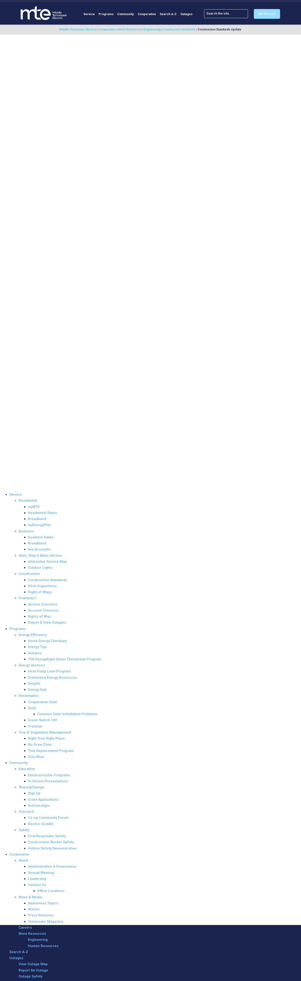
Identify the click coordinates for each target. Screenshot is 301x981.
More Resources (32, 934)
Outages (186, 14)
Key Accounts (39, 549)
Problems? (27, 598)
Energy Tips (37, 647)
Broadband (37, 519)
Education (27, 769)
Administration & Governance (52, 866)
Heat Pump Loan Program (49, 671)
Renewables (29, 696)
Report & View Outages (47, 622)
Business (26, 531)
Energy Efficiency (33, 635)
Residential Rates (42, 513)
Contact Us (37, 885)
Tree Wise (36, 757)
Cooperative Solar (42, 702)
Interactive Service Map (47, 562)
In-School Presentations (48, 781)
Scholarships (39, 805)
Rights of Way (39, 616)
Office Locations (50, 891)
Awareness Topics (43, 903)
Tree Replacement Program (51, 751)
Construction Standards (47, 580)
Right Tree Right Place (46, 738)
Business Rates (40, 537)
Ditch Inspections (42, 586)
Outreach (26, 812)
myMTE (34, 507)
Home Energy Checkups (47, 641)
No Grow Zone (40, 744)
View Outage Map (33, 964)
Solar (32, 708)
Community (125, 14)
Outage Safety (30, 976)
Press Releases (41, 915)
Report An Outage (33, 970)
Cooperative (147, 14)
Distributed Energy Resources (52, 677)
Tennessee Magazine (45, 921)
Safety (24, 830)
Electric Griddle (40, 824)
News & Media (30, 897)
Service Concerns (42, 604)
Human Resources (43, 946)
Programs (106, 14)
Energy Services (32, 665)
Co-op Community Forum (48, 818)
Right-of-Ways (40, 592)
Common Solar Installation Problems (67, 714)
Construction (29, 574)
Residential (28, 500)
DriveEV (34, 683)
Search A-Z (168, 14)
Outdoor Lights (40, 568)
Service (89, 14)
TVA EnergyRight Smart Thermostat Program (64, 659)
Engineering (38, 940)
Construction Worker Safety (51, 842)
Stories (34, 909)
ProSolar (35, 726)
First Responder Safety (47, 836)
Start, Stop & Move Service (40, 555)
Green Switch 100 (42, 720)
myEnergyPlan (39, 525)
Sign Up (34, 793)
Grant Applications (43, 799)
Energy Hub (37, 690)
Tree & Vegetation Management (45, 732)
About (23, 860)
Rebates (35, 653)
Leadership (37, 879)
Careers (25, 927)
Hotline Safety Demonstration (52, 848)
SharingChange (31, 787)
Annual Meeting (41, 873)
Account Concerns (43, 610)
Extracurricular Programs (49, 775)
